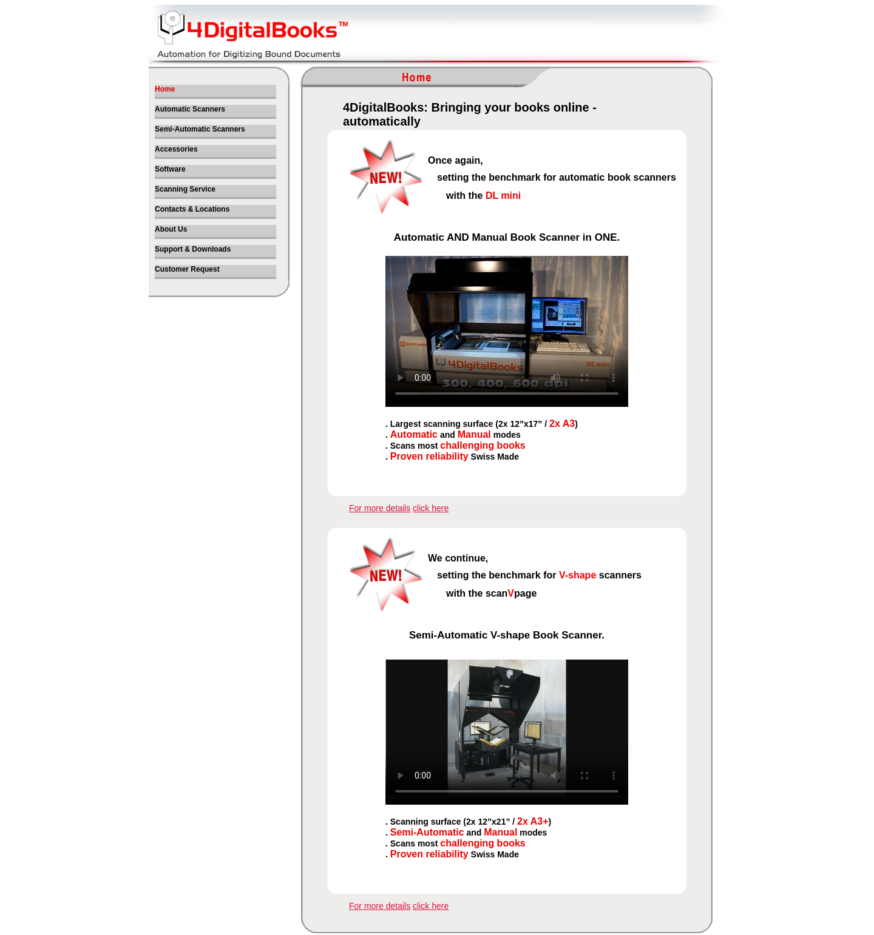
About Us (171, 229)
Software (170, 169)
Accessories (176, 149)
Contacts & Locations (192, 209)
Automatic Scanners (190, 109)
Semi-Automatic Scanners (200, 129)
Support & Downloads (193, 249)
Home (165, 89)
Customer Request (187, 269)
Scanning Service (185, 189)
